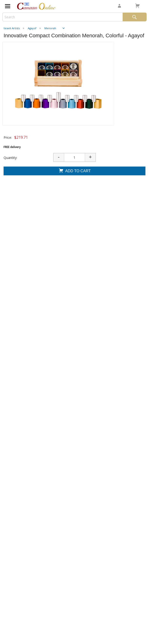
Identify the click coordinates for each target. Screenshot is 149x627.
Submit (14, 590)
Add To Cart (74, 171)
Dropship (12, 520)
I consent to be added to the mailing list (37, 581)
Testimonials (16, 462)
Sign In (10, 491)
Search (135, 17)
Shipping (11, 471)
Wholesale (13, 501)
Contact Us (14, 481)
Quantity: (10, 157)
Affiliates (12, 510)
